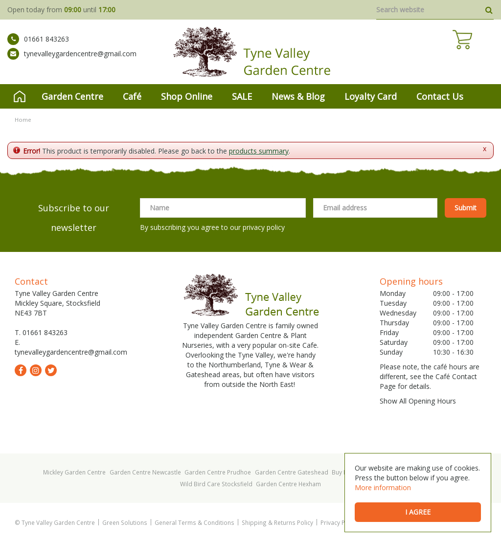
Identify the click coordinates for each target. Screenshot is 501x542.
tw (51, 370)
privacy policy (264, 227)
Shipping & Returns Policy (277, 522)
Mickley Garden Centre (74, 472)
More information (383, 487)
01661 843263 (38, 46)
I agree (418, 512)
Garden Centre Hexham (288, 484)
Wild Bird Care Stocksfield (216, 484)
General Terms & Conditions (194, 522)
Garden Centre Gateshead (291, 472)
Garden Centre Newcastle (145, 472)
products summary (259, 151)
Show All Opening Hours (418, 401)
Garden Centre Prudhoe (217, 472)
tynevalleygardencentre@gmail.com (72, 61)
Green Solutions (124, 522)
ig (36, 370)
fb (20, 370)
